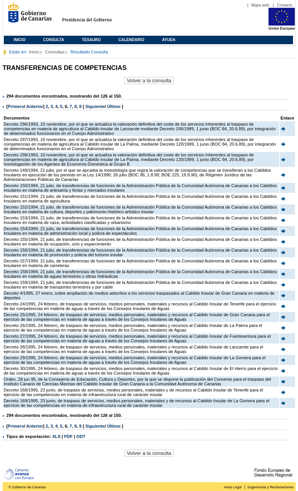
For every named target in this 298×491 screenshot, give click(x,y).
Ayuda (168, 40)
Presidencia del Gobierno (94, 15)
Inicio (20, 40)
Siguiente (95, 106)
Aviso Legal (232, 487)
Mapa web (260, 5)
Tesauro (91, 40)
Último (114, 106)
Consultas (54, 52)
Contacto (284, 5)
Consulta (53, 40)
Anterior (34, 106)
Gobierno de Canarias (27, 15)
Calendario (131, 40)
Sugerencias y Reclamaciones (270, 487)
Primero (16, 106)
